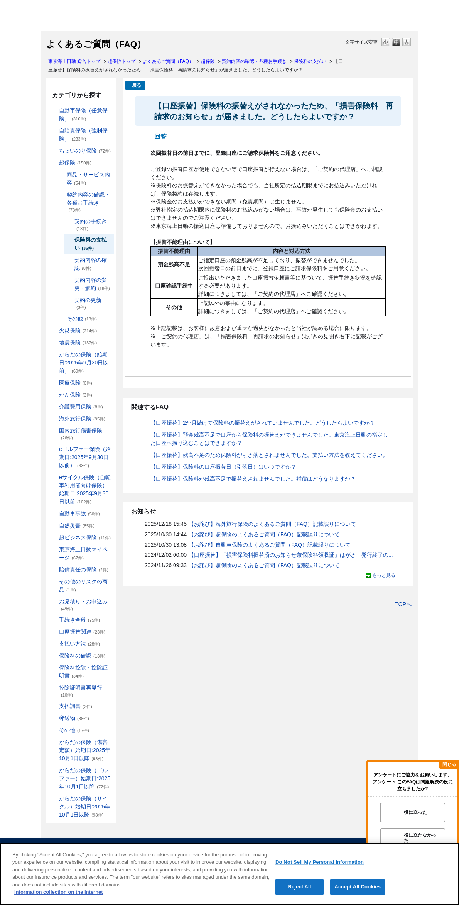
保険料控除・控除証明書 (83, 671)
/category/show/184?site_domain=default (53, 111)
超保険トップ (121, 61)
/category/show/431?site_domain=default (53, 407)
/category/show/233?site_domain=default (61, 319)
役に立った (415, 812)
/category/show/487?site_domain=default (53, 799)
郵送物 (74, 718)
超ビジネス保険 (85, 537)
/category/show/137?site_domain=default (61, 175)
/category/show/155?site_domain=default (53, 383)
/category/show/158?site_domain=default (53, 395)
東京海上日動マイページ (83, 553)
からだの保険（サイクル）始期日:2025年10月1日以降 (84, 806)
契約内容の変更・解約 (92, 284)
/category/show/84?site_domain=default (53, 355)
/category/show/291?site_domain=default (53, 477)
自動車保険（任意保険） (83, 114)
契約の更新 (87, 303)
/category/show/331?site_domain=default (53, 538)
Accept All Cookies (357, 887)
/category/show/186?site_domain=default (53, 151)
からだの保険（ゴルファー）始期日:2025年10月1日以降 (84, 778)
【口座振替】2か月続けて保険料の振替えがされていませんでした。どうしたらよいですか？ (262, 423)
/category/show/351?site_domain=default (53, 688)
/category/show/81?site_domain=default (53, 419)
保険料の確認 (82, 655)
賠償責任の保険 (83, 569)
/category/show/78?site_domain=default (53, 431)
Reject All (299, 887)
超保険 (208, 61)
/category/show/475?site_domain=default (53, 770)
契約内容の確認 (90, 264)
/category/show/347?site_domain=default (53, 668)
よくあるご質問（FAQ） (168, 61)
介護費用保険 (81, 406)
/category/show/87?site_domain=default (53, 343)
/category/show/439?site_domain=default (53, 550)
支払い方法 (79, 644)
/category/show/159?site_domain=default (53, 526)
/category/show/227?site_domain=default (61, 195)
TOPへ (403, 604)
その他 (82, 318)
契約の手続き (90, 224)
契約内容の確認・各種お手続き (254, 61)
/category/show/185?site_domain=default (53, 131)
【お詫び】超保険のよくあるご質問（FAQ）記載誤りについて (264, 534)
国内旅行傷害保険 (80, 433)
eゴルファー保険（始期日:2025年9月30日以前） (85, 457)
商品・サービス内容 (88, 178)
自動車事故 (79, 513)
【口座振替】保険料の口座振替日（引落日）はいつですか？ (223, 467)
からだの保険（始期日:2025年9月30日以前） (83, 362)
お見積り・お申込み (83, 604)
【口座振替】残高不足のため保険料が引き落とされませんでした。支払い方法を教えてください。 (269, 455)
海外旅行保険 (82, 418)
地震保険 (78, 342)
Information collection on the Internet (58, 892)
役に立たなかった (420, 837)
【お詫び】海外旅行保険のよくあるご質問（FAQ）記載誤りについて (272, 524)
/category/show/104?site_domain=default (53, 163)
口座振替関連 (82, 632)
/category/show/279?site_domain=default (53, 449)
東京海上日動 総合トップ (74, 61)
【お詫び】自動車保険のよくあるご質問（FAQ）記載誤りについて (270, 545)
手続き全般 (79, 620)
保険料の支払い (310, 61)
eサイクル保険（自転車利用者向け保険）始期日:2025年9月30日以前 (85, 489)
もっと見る (383, 575)
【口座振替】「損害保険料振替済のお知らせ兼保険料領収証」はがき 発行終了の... (291, 555)
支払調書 (75, 706)
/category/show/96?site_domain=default (53, 331)
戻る (136, 85)
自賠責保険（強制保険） (83, 134)
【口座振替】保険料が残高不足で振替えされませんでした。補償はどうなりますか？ (253, 479)
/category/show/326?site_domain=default (53, 514)
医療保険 (75, 383)
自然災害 (76, 525)
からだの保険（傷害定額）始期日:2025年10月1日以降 (84, 750)
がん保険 (75, 394)
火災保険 (78, 330)
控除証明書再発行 (80, 691)
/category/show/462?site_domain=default (53, 742)
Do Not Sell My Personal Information (319, 862)
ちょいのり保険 (85, 150)
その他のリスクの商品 (83, 585)
